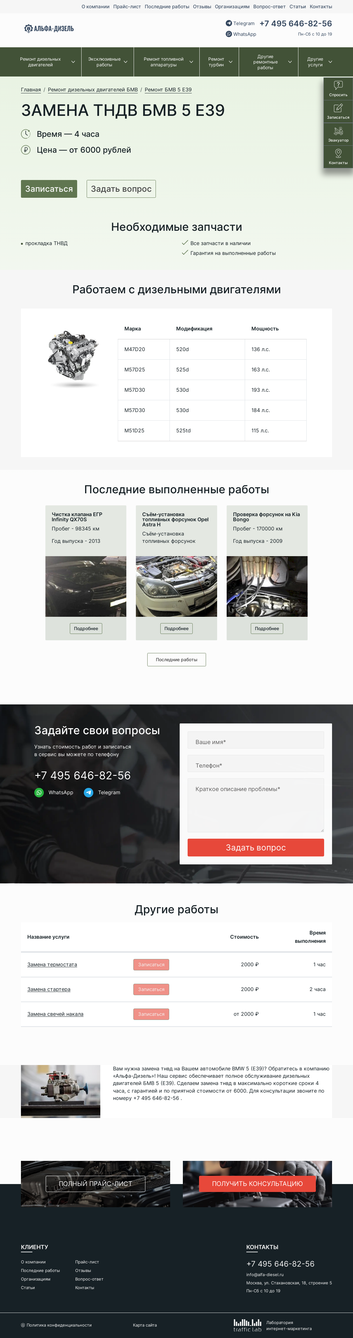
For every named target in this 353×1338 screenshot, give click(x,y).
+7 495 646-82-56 (295, 24)
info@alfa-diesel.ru (265, 1274)
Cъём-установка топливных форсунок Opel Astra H (175, 519)
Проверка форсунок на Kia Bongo (266, 517)
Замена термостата (52, 965)
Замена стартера (48, 992)
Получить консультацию (257, 1184)
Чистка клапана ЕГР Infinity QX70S (77, 517)
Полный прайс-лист (95, 1184)
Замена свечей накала (55, 1018)
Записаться (49, 189)
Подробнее (86, 628)
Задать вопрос (121, 189)
